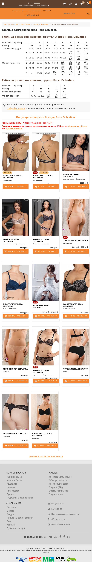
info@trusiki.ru (55, 503)
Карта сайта (55, 509)
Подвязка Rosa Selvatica (41, 306)
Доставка (11, 507)
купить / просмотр (15, 186)
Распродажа (13, 491)
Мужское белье (14, 480)
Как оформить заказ (58, 484)
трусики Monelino (14, 128)
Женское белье (14, 477)
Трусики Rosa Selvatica (75, 241)
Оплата (10, 511)
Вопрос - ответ (56, 494)
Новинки (11, 487)
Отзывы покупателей (59, 491)
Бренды (10, 494)
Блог (9, 521)
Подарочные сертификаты (20, 498)
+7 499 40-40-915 (31, 15)
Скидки (10, 514)
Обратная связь (56, 519)
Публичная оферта (16, 528)
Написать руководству (59, 524)
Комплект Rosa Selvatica (71, 175)
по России (37, 3)
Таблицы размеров (58, 480)
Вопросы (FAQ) (56, 487)
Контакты (11, 525)
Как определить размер (60, 477)
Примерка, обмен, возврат (20, 518)
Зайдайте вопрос (16, 108)
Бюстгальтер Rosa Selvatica (13, 177)
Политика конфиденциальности (63, 514)
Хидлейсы (12, 484)
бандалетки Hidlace (77, 126)
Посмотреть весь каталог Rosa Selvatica (46, 456)
